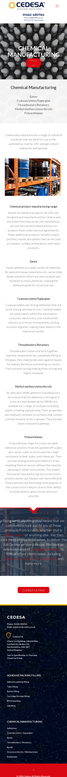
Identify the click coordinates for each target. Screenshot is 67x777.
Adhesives (12, 728)
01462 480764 (33, 15)
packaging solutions (45, 549)
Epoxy (9, 738)
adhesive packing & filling (22, 558)
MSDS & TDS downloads (33, 20)
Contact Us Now (33, 63)
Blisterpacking (14, 701)
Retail (10, 747)
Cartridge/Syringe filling (18, 696)
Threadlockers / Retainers (19, 742)
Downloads (12, 757)
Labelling (11, 706)
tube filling (49, 558)
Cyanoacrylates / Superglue (20, 733)
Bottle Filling (13, 691)
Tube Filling (12, 687)
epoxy (8, 535)
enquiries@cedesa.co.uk (33, 18)
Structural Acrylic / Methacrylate (22, 752)
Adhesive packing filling (18, 682)
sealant (18, 535)
